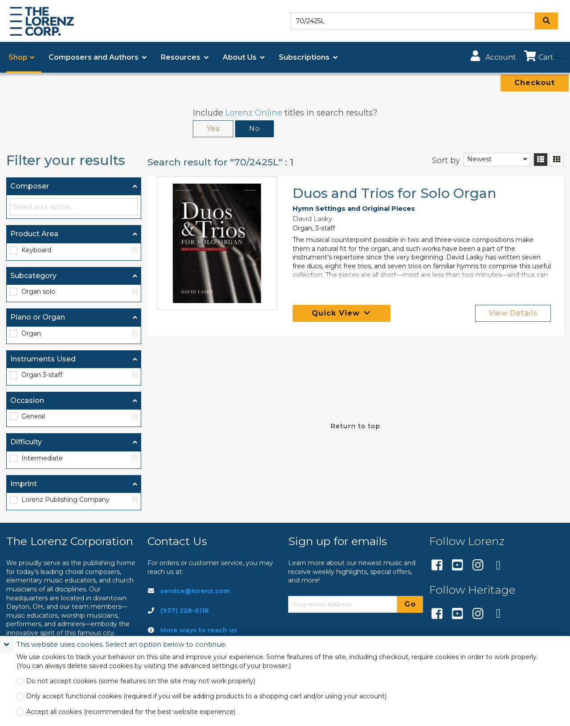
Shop (18, 57)
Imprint (23, 484)
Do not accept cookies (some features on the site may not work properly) (140, 681)
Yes (213, 128)
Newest (479, 159)
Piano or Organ (37, 317)
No (254, 128)
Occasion (27, 400)
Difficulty (26, 442)
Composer (29, 186)
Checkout (534, 82)
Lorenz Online (253, 113)
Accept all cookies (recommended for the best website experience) (131, 712)
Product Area (34, 234)
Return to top (355, 426)
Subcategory (33, 275)
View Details (513, 313)
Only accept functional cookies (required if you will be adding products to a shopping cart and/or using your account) (206, 696)
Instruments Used (43, 359)
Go (410, 604)
